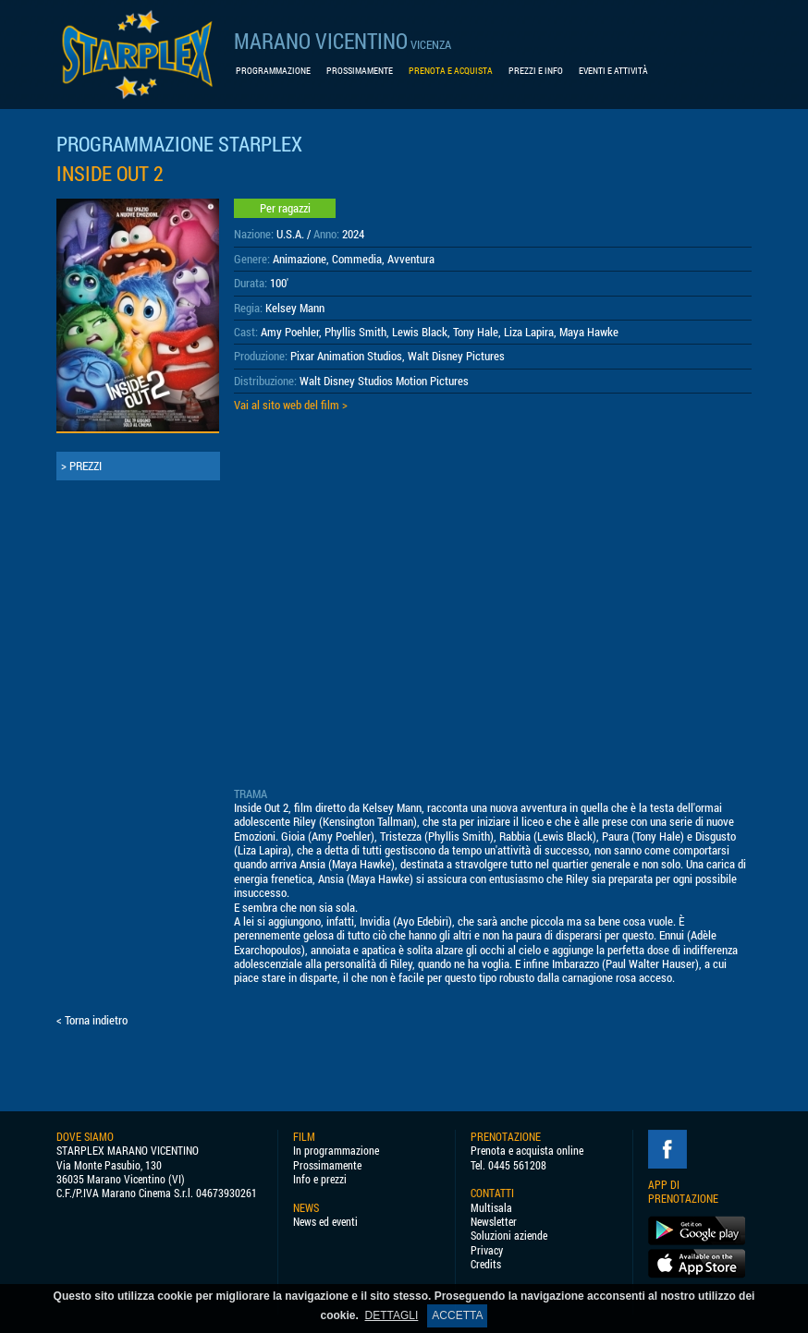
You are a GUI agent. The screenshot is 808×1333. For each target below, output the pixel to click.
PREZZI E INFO (535, 71)
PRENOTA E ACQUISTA (451, 71)
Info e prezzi (320, 1179)
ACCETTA (457, 1315)
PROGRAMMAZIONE (273, 71)
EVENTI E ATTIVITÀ (613, 71)
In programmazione (336, 1150)
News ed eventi (325, 1222)
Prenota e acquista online (527, 1150)
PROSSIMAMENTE (359, 71)
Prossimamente (327, 1165)
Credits (486, 1264)
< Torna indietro (92, 1019)
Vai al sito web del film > (291, 404)
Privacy (487, 1250)
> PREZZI (81, 465)
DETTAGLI (392, 1315)
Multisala (491, 1208)
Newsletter (494, 1222)
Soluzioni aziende (509, 1235)
